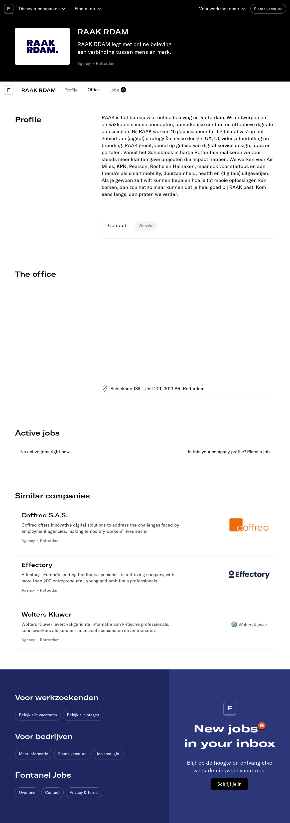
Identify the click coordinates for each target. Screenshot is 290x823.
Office (94, 89)
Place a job (258, 452)
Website (146, 225)
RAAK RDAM (38, 90)
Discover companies (39, 8)
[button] (43, 8)
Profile (71, 90)
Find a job (85, 8)
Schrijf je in (229, 784)
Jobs (114, 90)
